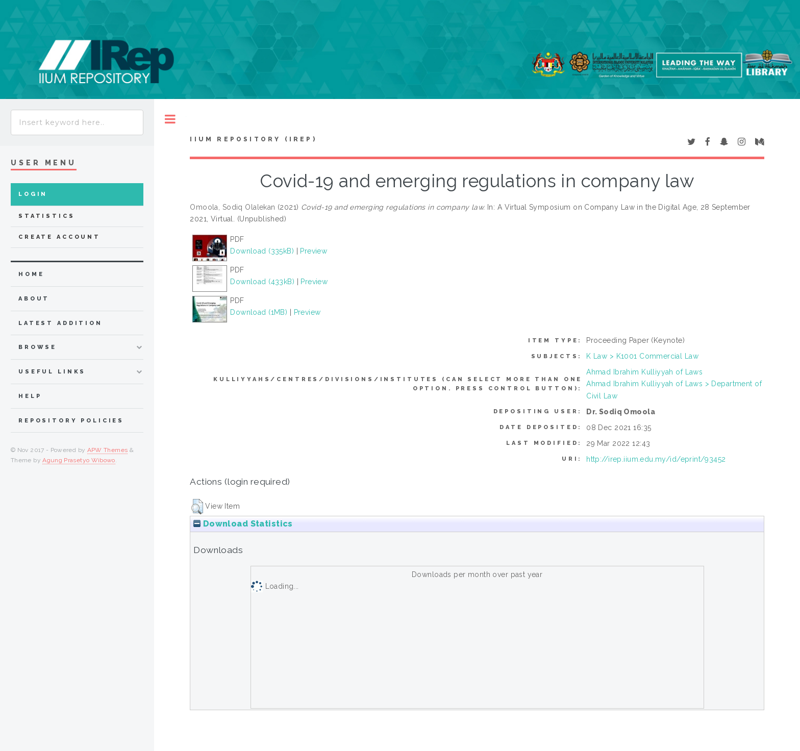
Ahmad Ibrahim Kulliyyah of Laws (644, 372)
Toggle (170, 119)
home (31, 274)
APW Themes (107, 450)
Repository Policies (71, 420)
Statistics (46, 216)
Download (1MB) (258, 312)
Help (29, 396)
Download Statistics (242, 524)
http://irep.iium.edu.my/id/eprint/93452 (656, 459)
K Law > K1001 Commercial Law (642, 356)
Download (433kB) (262, 282)
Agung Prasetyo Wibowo (78, 460)
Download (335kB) (262, 251)
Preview (313, 251)
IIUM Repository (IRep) (253, 139)
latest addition (60, 323)
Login (32, 194)
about (33, 298)
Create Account (59, 237)
